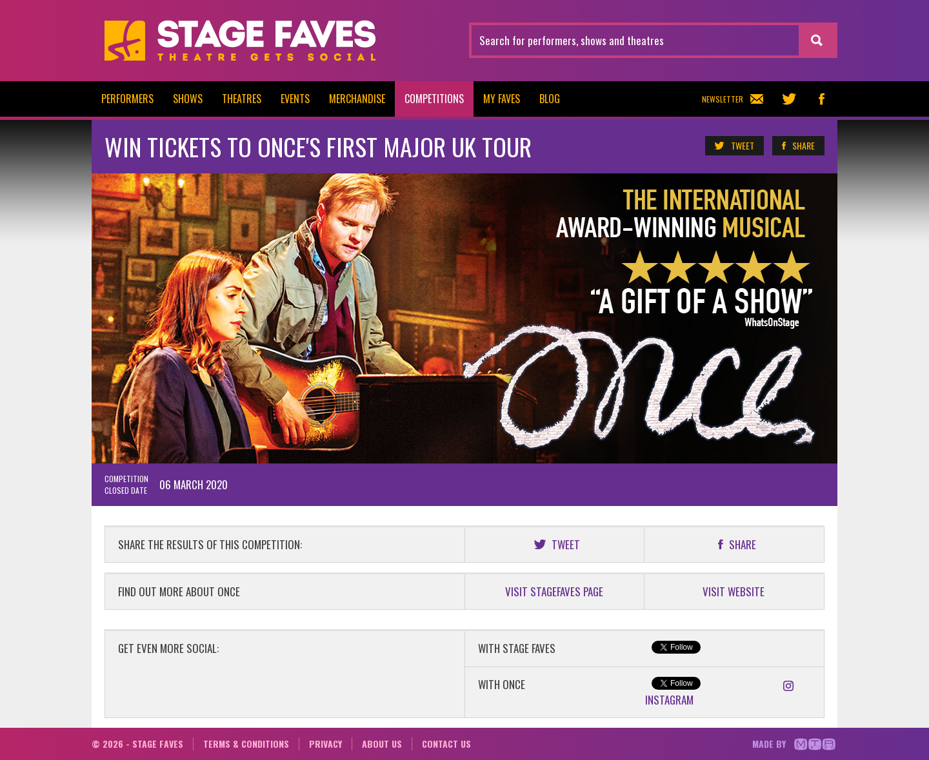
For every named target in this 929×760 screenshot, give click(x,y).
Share (798, 145)
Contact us (446, 743)
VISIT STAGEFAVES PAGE (554, 591)
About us (382, 743)
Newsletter (732, 98)
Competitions (434, 98)
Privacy (325, 743)
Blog (549, 98)
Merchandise (357, 98)
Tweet (734, 145)
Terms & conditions (246, 743)
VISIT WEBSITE (733, 591)
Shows (188, 98)
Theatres (241, 98)
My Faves (501, 98)
